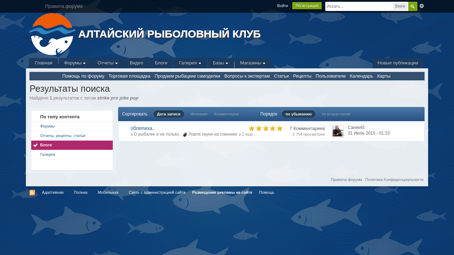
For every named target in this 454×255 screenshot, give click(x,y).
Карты (384, 76)
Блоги (161, 63)
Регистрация (306, 6)
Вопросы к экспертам (247, 76)
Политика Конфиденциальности (394, 179)
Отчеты (108, 63)
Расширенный (422, 6)
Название (199, 114)
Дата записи (169, 114)
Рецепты (302, 76)
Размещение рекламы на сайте (222, 192)
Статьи (281, 76)
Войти (282, 6)
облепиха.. (143, 128)
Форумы (75, 63)
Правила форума (346, 179)
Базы (221, 63)
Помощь (266, 192)
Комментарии (226, 114)
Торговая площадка (129, 76)
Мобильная (108, 192)
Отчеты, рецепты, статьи (62, 136)
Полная (80, 192)
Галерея (190, 63)
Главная (43, 63)
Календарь (361, 76)
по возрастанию (336, 114)
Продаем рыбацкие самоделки (187, 76)
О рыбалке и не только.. (157, 134)
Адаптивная (52, 192)
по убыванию (299, 114)
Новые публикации (398, 63)
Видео (136, 63)
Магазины (253, 63)
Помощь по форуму (83, 76)
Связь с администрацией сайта (157, 192)
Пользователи (331, 76)
